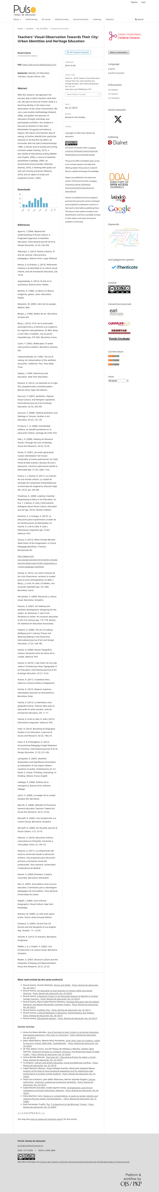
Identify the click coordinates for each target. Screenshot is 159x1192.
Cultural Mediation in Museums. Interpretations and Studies (65, 1012)
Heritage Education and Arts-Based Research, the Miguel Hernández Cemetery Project (61, 1003)
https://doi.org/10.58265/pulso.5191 (39, 64)
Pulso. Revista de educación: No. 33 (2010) (60, 999)
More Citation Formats (76, 94)
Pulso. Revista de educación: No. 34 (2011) (71, 1010)
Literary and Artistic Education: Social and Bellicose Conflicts (63, 1062)
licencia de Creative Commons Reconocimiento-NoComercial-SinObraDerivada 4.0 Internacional (84, 1162)
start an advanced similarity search (46, 1119)
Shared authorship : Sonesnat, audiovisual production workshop (59, 1080)
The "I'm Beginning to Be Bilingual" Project (66, 1104)
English (111, 69)
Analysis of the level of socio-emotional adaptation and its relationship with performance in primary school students (58, 1072)
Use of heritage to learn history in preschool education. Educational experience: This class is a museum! (61, 1033)
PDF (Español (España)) (79, 52)
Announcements (80, 19)
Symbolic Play (43, 1010)
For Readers (113, 89)
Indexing (97, 19)
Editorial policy (62, 19)
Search (139, 19)
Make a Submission (118, 52)
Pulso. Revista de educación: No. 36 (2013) (77, 1018)
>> (44, 1113)
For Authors (113, 94)
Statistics (110, 19)
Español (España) (116, 73)
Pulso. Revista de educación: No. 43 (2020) (52, 993)
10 (36, 1113)
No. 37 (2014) (42, 28)
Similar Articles (26, 1026)
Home (20, 28)
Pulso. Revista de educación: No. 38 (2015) (42, 1015)
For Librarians (114, 98)
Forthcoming (31, 19)
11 (39, 1113)
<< (19, 1113)
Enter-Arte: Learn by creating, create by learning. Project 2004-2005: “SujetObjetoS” (61, 1042)
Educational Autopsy (47, 1018)
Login (143, 2)
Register (134, 2)
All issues (46, 19)
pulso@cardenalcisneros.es (30, 1145)
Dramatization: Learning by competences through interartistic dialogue (58, 1089)
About (16, 19)
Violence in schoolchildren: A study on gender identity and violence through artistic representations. (60, 1097)
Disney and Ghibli (62, 985)
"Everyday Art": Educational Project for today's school (71, 1057)
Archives (29, 28)
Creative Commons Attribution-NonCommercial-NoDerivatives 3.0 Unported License (81, 151)
